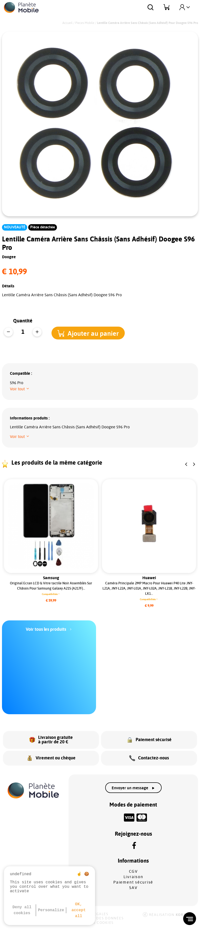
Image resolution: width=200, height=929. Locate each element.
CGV (133, 871)
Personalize (51, 910)
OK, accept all (79, 910)
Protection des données (97, 918)
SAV (133, 888)
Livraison (133, 877)
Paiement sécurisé (133, 882)
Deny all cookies (21, 910)
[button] (91, 332)
